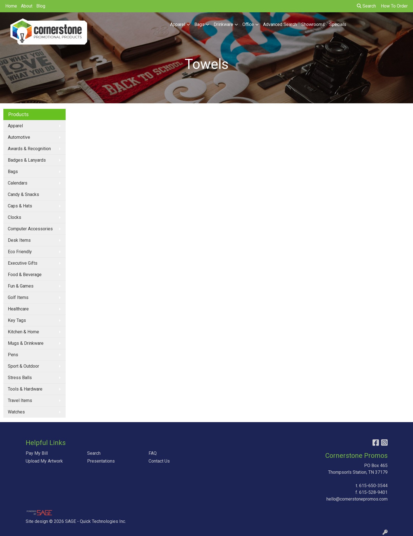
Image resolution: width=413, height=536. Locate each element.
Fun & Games (21, 286)
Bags (199, 24)
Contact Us (159, 461)
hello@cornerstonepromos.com (357, 499)
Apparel (177, 24)
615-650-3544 (373, 485)
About (26, 6)
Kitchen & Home (23, 331)
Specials (337, 24)
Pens (13, 354)
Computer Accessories (30, 228)
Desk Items (19, 240)
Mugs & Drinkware (26, 343)
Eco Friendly (20, 251)
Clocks (14, 217)
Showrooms (313, 24)
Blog (40, 6)
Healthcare (18, 309)
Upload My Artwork (44, 461)
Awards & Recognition (29, 148)
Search (366, 6)
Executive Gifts (22, 263)
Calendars (17, 183)
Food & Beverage (25, 274)
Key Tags (17, 320)
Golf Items (18, 297)
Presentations (101, 461)
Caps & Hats (20, 206)
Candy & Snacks (23, 194)
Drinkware (223, 24)
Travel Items (20, 400)
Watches (16, 412)
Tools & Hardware (25, 389)
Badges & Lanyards (27, 160)
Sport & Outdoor (23, 366)
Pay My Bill (37, 453)
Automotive (19, 137)
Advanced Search (280, 24)
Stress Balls (20, 377)
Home (11, 6)
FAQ (153, 453)
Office (248, 24)
